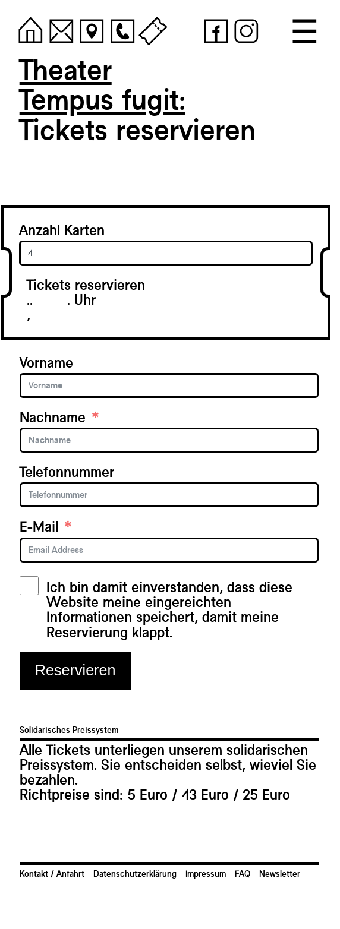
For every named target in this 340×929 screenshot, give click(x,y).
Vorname (46, 362)
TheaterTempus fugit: (102, 84)
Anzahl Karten (62, 230)
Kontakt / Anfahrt (52, 873)
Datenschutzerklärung (135, 873)
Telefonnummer (67, 471)
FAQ (242, 873)
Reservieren (75, 670)
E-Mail (39, 526)
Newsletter (279, 873)
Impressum (205, 873)
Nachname (53, 417)
